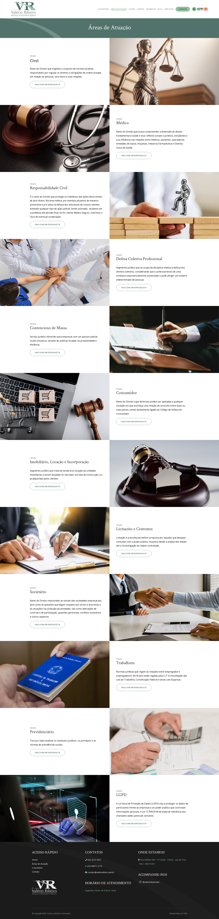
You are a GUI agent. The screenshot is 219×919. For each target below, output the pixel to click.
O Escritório (103, 9)
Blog (160, 9)
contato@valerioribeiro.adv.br (101, 872)
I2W (185, 913)
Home (35, 859)
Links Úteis (169, 9)
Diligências (151, 9)
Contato (183, 9)
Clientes (140, 9)
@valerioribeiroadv (149, 882)
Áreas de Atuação (119, 9)
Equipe (132, 9)
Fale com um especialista (47, 84)
